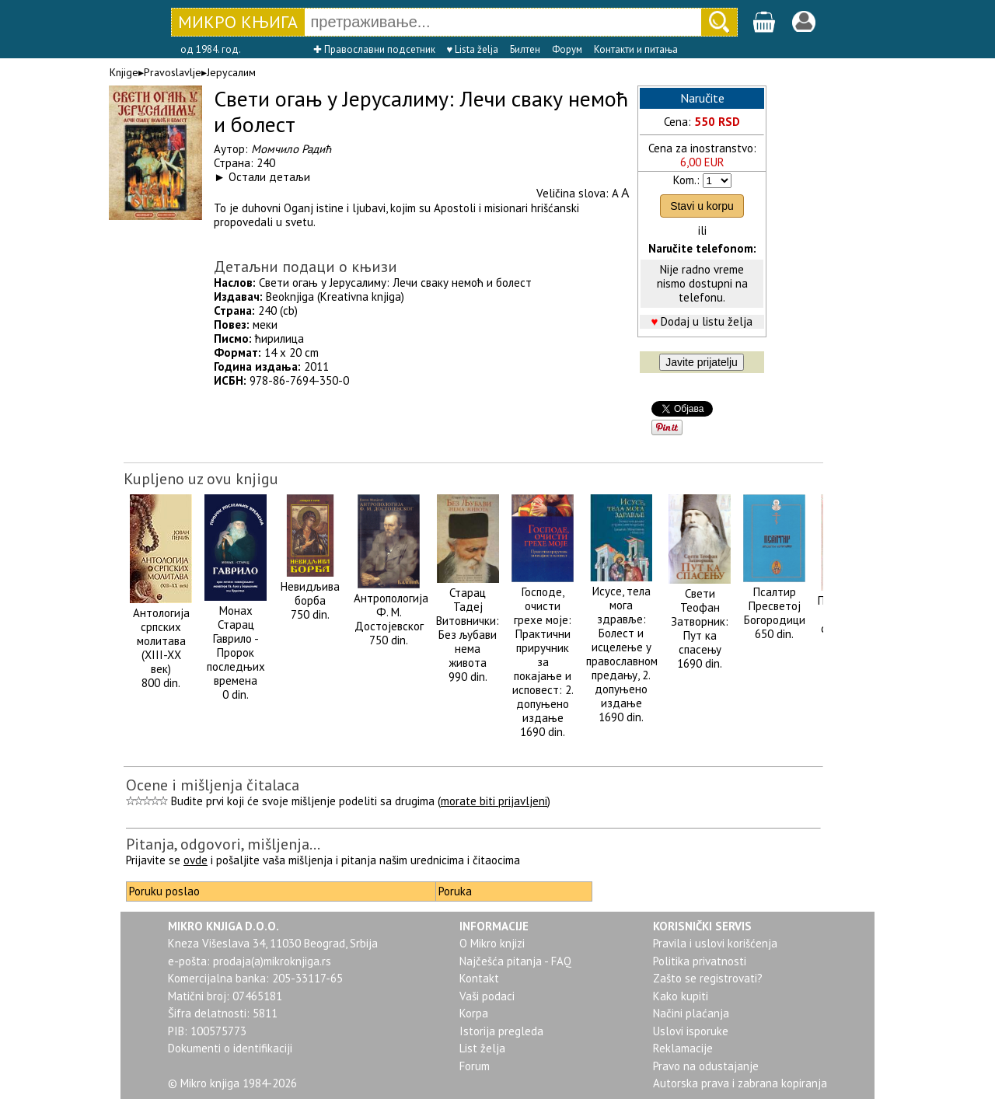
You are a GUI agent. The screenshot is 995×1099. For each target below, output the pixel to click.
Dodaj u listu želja (706, 321)
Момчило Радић (291, 148)
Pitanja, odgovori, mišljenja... (223, 844)
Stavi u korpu (702, 206)
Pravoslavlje (172, 72)
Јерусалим (231, 72)
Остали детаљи (269, 176)
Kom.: (686, 180)
